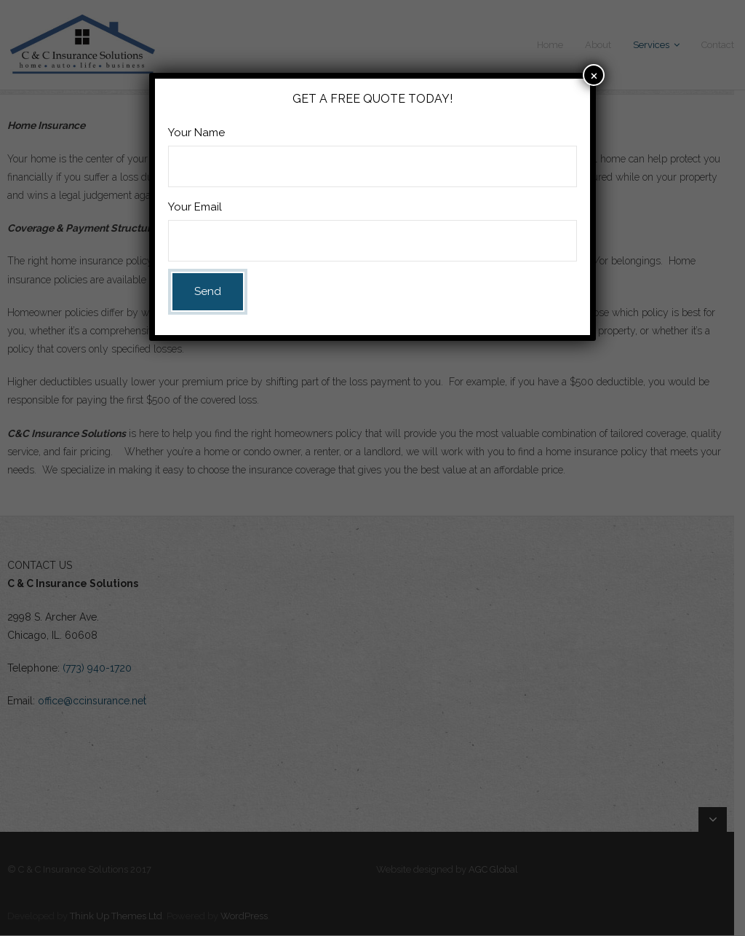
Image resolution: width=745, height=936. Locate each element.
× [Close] (594, 74)
